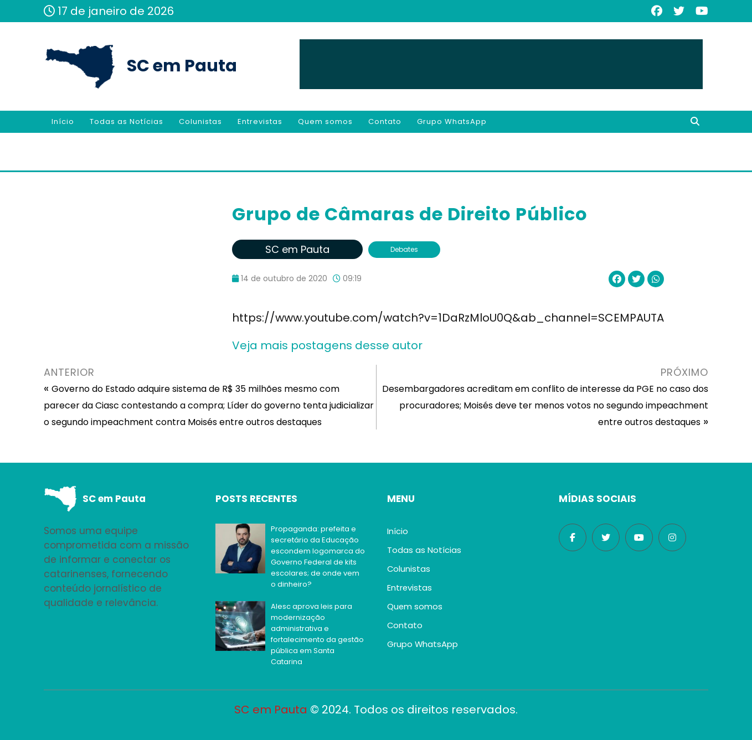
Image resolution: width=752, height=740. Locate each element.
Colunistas (200, 121)
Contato (384, 121)
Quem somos (325, 121)
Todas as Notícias (126, 121)
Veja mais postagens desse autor (327, 345)
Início (62, 121)
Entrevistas (260, 121)
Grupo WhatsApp (452, 121)
